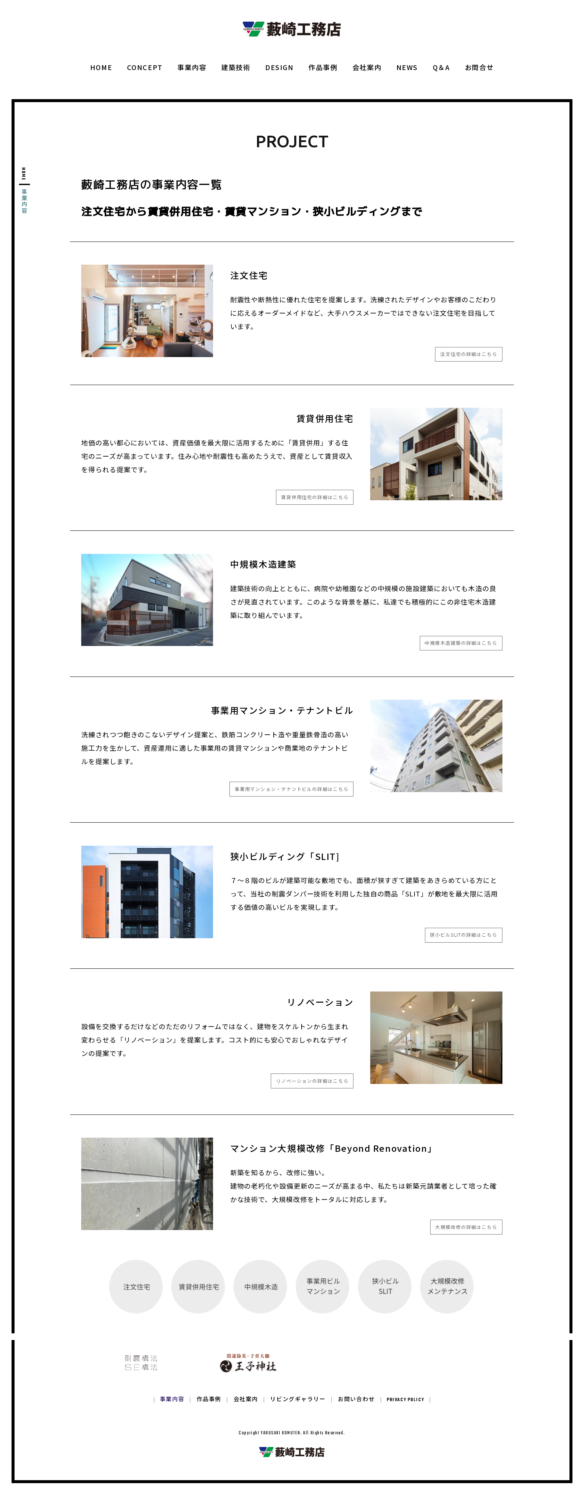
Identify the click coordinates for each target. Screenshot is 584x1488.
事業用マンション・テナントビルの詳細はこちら (292, 788)
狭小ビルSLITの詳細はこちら (463, 934)
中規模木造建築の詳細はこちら (461, 642)
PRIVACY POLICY (405, 1404)
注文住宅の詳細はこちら (468, 353)
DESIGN (279, 67)
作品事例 (322, 67)
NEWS (407, 67)
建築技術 (235, 67)
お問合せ (479, 67)
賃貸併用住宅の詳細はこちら (315, 497)
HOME (101, 67)
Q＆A (441, 67)
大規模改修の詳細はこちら (466, 1226)
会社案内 (366, 67)
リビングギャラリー (298, 1404)
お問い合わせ (356, 1404)
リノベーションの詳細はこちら (312, 1080)
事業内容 (191, 67)
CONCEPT (145, 67)
